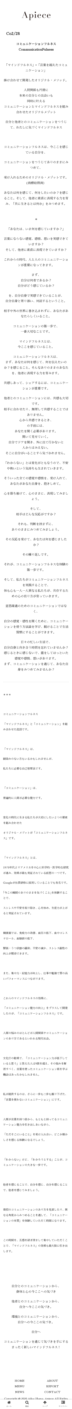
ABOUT (52, 1380)
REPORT (52, 1386)
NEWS (19, 1392)
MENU (19, 1386)
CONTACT (52, 1392)
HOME (19, 1380)
